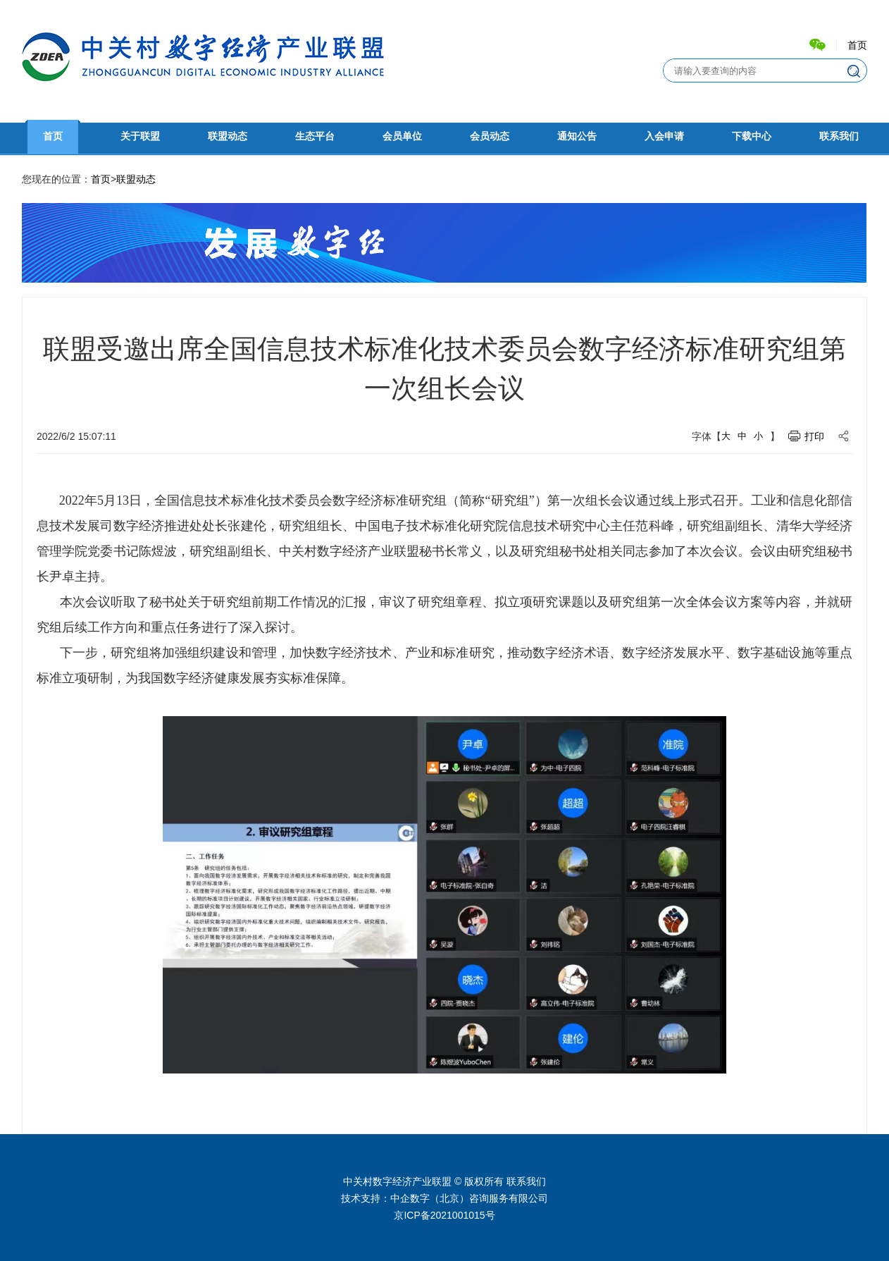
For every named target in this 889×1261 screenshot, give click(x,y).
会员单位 (402, 136)
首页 (857, 45)
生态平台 (315, 136)
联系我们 (839, 136)
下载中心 (751, 136)
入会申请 (664, 136)
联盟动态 (227, 136)
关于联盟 (140, 136)
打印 (814, 436)
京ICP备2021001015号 (444, 1215)
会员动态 (489, 136)
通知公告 (577, 136)
